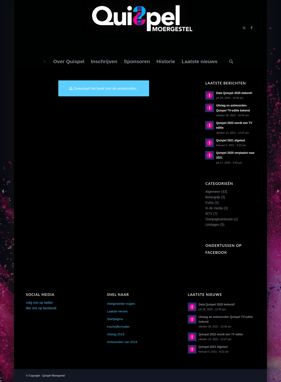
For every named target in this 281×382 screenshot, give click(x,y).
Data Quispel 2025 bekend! (234, 93)
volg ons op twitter (39, 302)
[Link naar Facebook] (251, 27)
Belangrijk (212, 197)
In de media (214, 208)
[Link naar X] (244, 27)
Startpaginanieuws (219, 219)
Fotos (209, 203)
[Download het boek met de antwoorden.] (103, 88)
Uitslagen (212, 225)
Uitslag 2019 (115, 334)
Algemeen (212, 192)
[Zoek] (231, 61)
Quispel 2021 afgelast (230, 140)
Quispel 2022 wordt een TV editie (221, 334)
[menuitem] (44, 61)
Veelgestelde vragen (121, 303)
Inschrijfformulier (118, 326)
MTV (208, 214)
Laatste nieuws (117, 311)
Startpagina (115, 319)
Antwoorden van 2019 (122, 342)
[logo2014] (140, 27)
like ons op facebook (41, 308)
